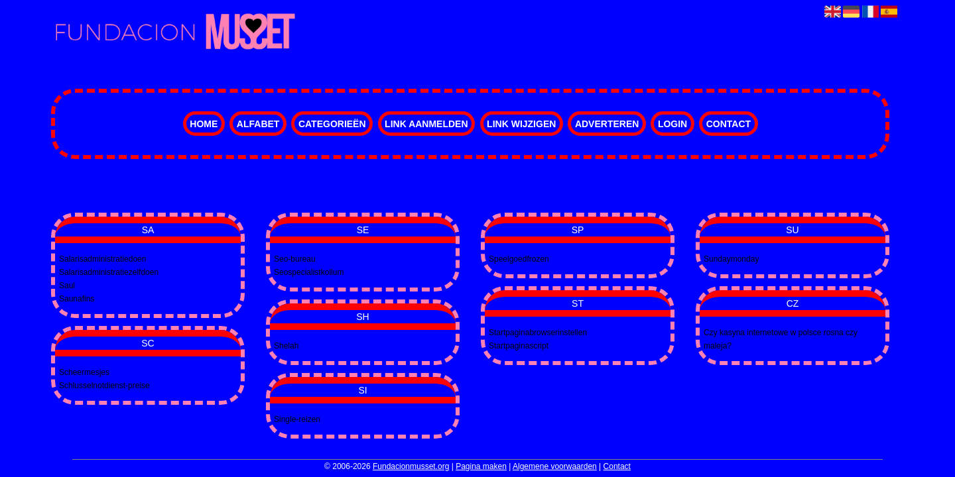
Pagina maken (481, 466)
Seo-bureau (295, 259)
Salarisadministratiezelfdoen (109, 272)
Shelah (286, 345)
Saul (67, 285)
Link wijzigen (521, 124)
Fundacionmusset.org (411, 466)
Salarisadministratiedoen (102, 259)
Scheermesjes (84, 372)
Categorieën (332, 124)
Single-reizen (297, 419)
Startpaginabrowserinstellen (538, 332)
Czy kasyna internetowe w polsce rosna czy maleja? (781, 339)
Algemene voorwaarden (555, 466)
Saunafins (76, 298)
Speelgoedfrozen (519, 259)
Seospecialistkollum (309, 272)
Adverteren (607, 124)
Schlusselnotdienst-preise (104, 385)
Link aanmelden (426, 124)
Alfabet (258, 124)
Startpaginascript (518, 345)
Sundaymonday (731, 259)
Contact (728, 124)
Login (672, 124)
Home (204, 124)
